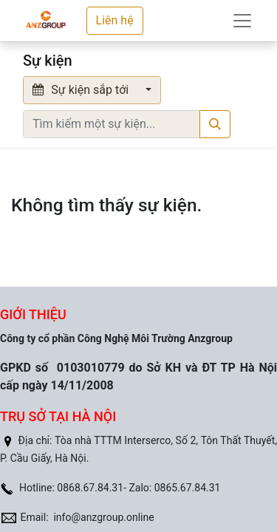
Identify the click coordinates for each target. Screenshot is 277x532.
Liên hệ (115, 20)
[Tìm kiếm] (214, 124)
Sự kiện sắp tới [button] (82, 90)
